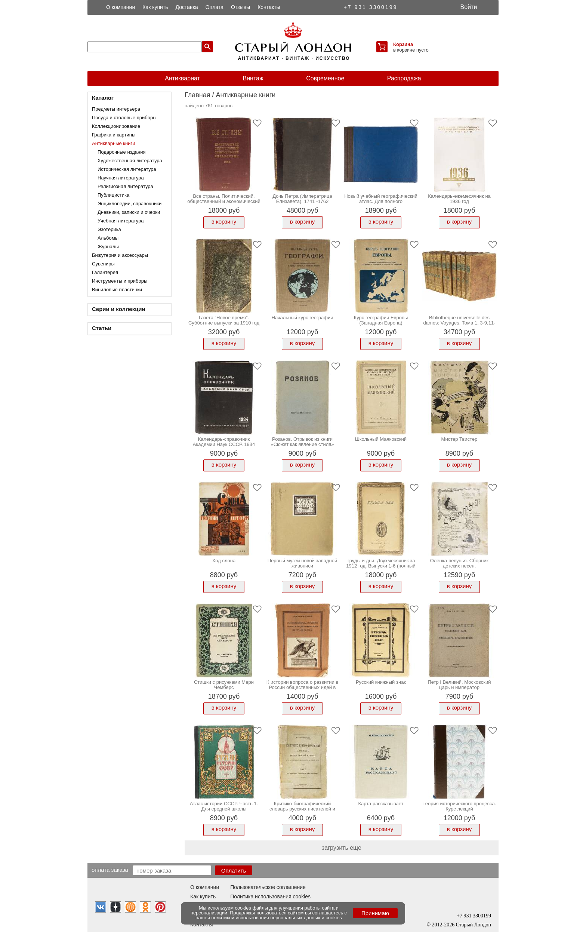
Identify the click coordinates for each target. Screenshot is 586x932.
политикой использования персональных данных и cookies (277, 917)
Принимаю (375, 913)
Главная (197, 95)
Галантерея (105, 272)
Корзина (403, 44)
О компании (120, 7)
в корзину (224, 221)
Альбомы (108, 238)
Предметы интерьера (116, 109)
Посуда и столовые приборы (124, 117)
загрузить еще (341, 848)
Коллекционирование (116, 126)
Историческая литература (127, 169)
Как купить (155, 7)
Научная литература (121, 178)
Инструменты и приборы (119, 281)
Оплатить (233, 870)
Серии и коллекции (118, 309)
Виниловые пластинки (117, 289)
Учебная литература (121, 221)
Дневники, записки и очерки (129, 212)
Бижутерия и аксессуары (120, 255)
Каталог (103, 98)
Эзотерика (109, 229)
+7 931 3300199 (371, 7)
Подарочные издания (122, 152)
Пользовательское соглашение (268, 887)
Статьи (101, 328)
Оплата (214, 7)
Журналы (108, 246)
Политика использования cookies (270, 896)
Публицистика (113, 195)
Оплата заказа (110, 870)
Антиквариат (182, 78)
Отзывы (240, 7)
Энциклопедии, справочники (129, 203)
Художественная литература (130, 160)
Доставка (187, 7)
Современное (325, 78)
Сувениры (103, 264)
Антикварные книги (113, 143)
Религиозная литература (125, 186)
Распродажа (404, 78)
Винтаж (253, 78)
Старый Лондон (473, 925)
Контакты (268, 7)
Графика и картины (113, 135)
